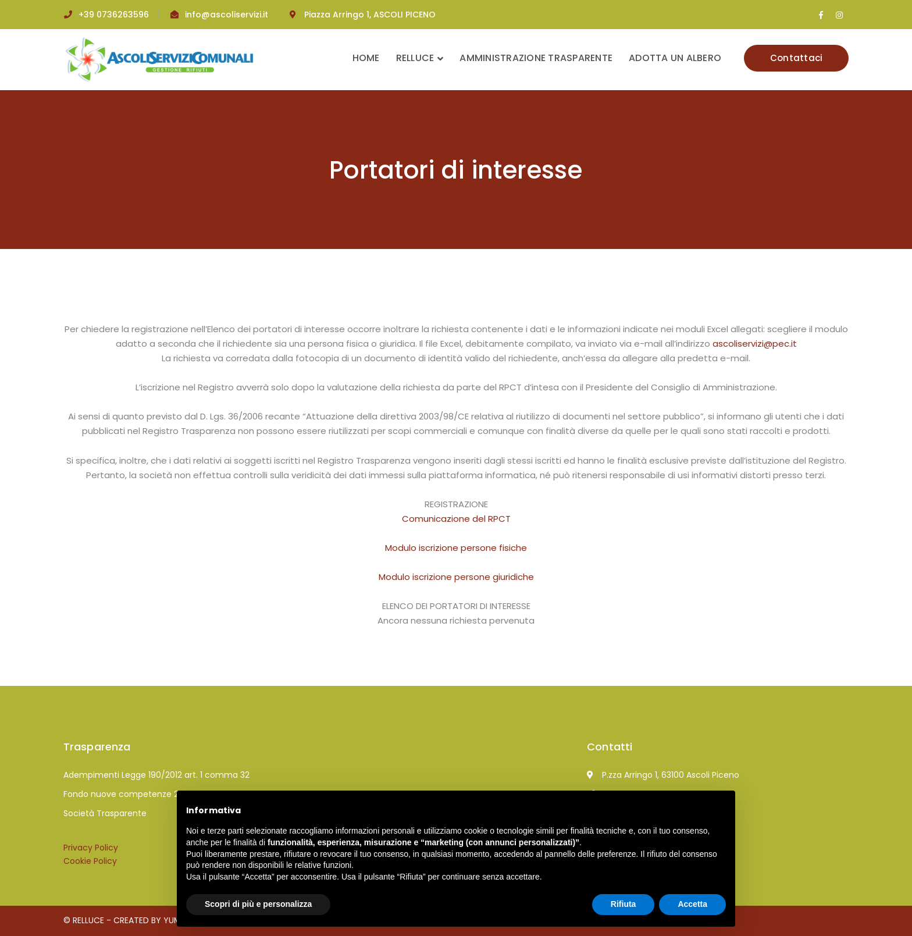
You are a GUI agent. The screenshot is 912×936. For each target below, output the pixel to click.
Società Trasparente (105, 813)
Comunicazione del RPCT (456, 519)
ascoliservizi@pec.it (754, 343)
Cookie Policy (90, 861)
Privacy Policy (90, 847)
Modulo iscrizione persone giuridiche (456, 577)
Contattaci (796, 58)
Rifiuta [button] (623, 904)
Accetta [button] (692, 904)
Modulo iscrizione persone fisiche (456, 548)
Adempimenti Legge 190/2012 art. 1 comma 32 (156, 775)
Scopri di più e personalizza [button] (258, 904)
